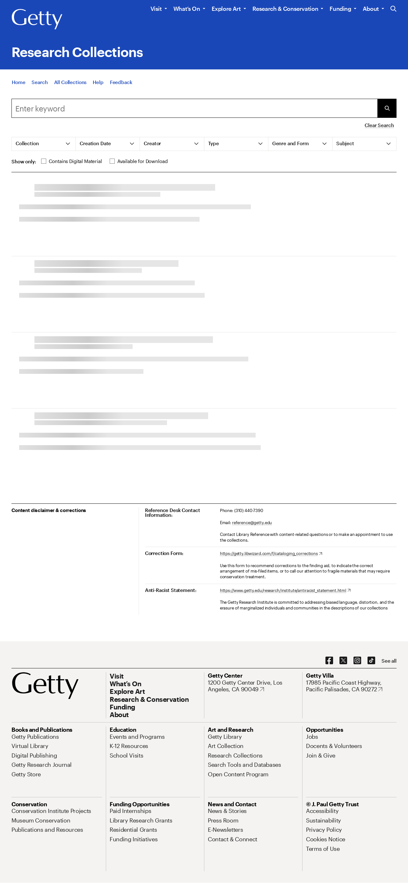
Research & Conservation (285, 8)
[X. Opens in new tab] (343, 661)
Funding (340, 8)
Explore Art (226, 8)
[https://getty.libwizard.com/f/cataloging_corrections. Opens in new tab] (271, 554)
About (371, 8)
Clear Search (379, 125)
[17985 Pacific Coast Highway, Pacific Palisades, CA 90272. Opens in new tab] (351, 686)
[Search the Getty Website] (393, 9)
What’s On (186, 8)
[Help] (98, 89)
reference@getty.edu (252, 522)
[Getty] (36, 19)
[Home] (18, 89)
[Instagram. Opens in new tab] (357, 661)
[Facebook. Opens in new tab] (329, 661)
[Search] (39, 89)
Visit (156, 8)
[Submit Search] (387, 108)
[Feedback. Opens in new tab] (121, 89)
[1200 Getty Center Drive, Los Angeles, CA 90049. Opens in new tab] (253, 686)
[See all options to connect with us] (389, 661)
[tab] (44, 144)
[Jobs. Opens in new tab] (312, 736)
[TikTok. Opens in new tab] (371, 661)
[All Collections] (70, 89)
